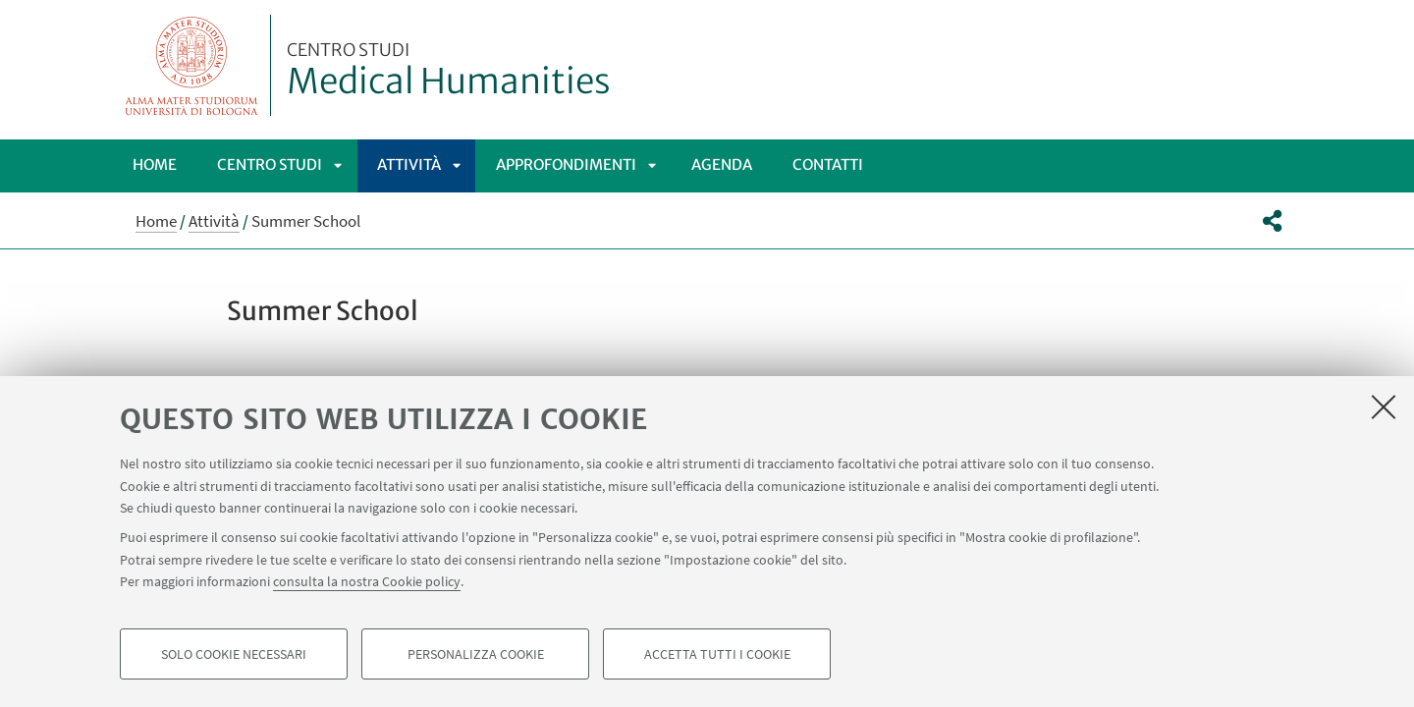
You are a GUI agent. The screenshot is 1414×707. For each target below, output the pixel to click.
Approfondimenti (566, 164)
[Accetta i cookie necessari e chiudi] (1383, 406)
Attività (409, 164)
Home (155, 164)
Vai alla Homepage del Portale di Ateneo (192, 65)
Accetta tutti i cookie (717, 654)
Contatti (827, 164)
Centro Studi (269, 164)
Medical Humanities (449, 71)
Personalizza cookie (476, 654)
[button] (1272, 221)
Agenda (721, 164)
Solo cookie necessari (233, 654)
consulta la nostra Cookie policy (367, 581)
